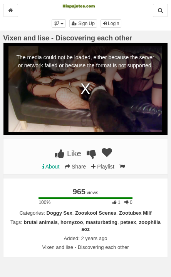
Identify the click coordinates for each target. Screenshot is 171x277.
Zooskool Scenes (95, 213)
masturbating (101, 222)
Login (111, 23)
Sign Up (83, 23)
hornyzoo (71, 222)
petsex (128, 222)
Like (68, 153)
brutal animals (41, 222)
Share (75, 167)
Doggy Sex (59, 213)
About (51, 167)
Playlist (102, 167)
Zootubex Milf (135, 213)
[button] (59, 23)
